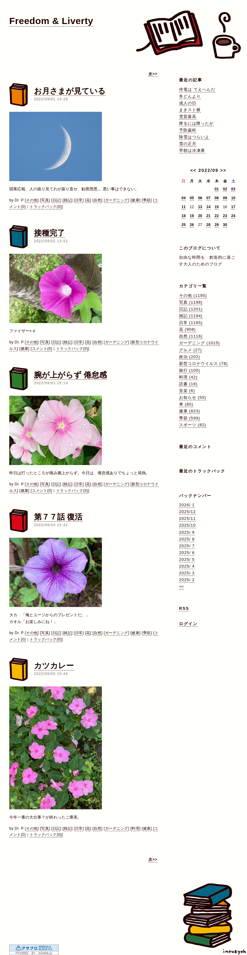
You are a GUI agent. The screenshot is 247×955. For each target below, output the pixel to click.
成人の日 (187, 103)
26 (192, 225)
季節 (147, 200)
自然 (97, 200)
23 (225, 216)
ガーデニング (116, 200)
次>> (153, 74)
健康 (135, 200)
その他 (32, 200)
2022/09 (209, 170)
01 (217, 189)
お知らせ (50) (192, 397)
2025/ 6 (187, 552)
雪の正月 (187, 143)
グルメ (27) (190, 350)
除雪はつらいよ (194, 137)
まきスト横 (190, 109)
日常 (79, 200)
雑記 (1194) (191, 316)
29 (217, 225)
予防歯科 (187, 130)
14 (208, 207)
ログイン (188, 623)
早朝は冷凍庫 (192, 150)
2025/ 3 (187, 573)
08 (217, 198)
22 (217, 216)
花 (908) (187, 329)
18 (184, 216)
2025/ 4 (187, 566)
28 (208, 225)
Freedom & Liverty (51, 21)
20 (200, 216)
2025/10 (187, 525)
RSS (184, 608)
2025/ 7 (187, 546)
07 (208, 198)
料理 (135, 828)
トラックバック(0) (46, 206)
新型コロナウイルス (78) (203, 363)
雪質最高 (187, 116)
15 (217, 207)
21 (208, 216)
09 (225, 198)
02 (225, 189)
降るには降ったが (196, 123)
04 (184, 198)
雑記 (67, 200)
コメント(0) (42, 348)
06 (200, 198)
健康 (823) (189, 411)
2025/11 (187, 518)
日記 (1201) (191, 309)
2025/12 (187, 511)
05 (192, 198)
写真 (45, 200)
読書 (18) (188, 384)
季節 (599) (189, 418)
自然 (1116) (191, 336)
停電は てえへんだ (197, 89)
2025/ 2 (187, 579)
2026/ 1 (187, 505)
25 (184, 225)
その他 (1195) (193, 295)
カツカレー (54, 665)
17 (233, 207)
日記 (56, 200)
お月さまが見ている (70, 91)
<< (193, 170)
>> (223, 170)
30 (225, 225)
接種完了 (49, 233)
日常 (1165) (191, 322)
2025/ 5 (187, 559)
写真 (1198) (191, 302)
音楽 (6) (187, 390)
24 (233, 216)
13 (200, 207)
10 (233, 198)
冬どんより (190, 96)
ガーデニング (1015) (199, 343)
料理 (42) (188, 377)
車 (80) (186, 404)
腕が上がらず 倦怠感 (70, 374)
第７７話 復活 (58, 516)
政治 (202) (189, 356)
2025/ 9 (187, 532)
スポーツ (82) (192, 425)
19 (192, 216)
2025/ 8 (187, 539)
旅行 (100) (189, 370)
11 (184, 207)
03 (233, 189)
